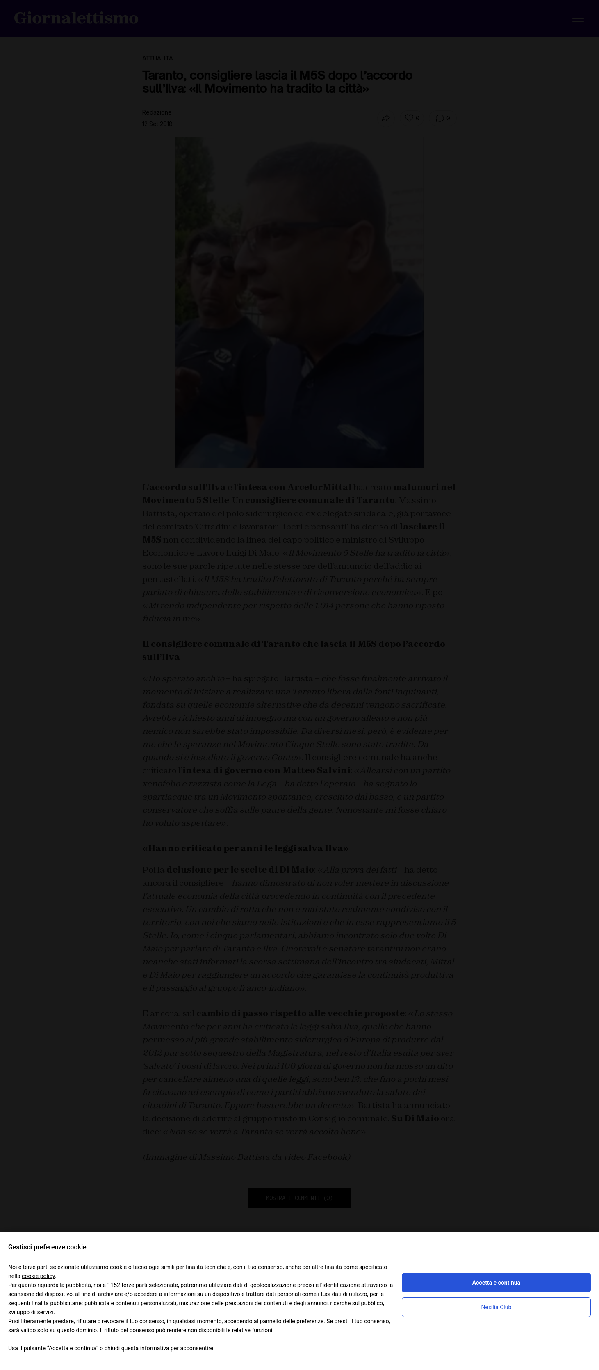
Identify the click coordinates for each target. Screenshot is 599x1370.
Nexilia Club (496, 1307)
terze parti (134, 1285)
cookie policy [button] (38, 1276)
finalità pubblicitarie (57, 1303)
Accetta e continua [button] (496, 1282)
